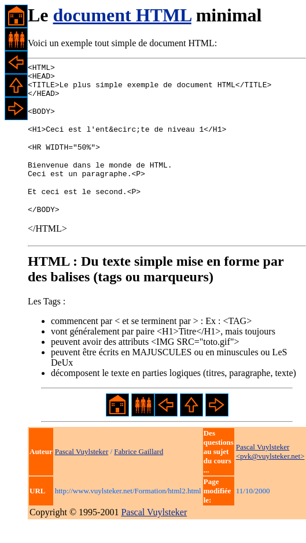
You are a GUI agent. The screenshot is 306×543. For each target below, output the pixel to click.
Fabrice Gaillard (138, 470)
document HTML (122, 15)
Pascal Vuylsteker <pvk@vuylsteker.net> (270, 470)
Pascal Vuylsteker (82, 470)
